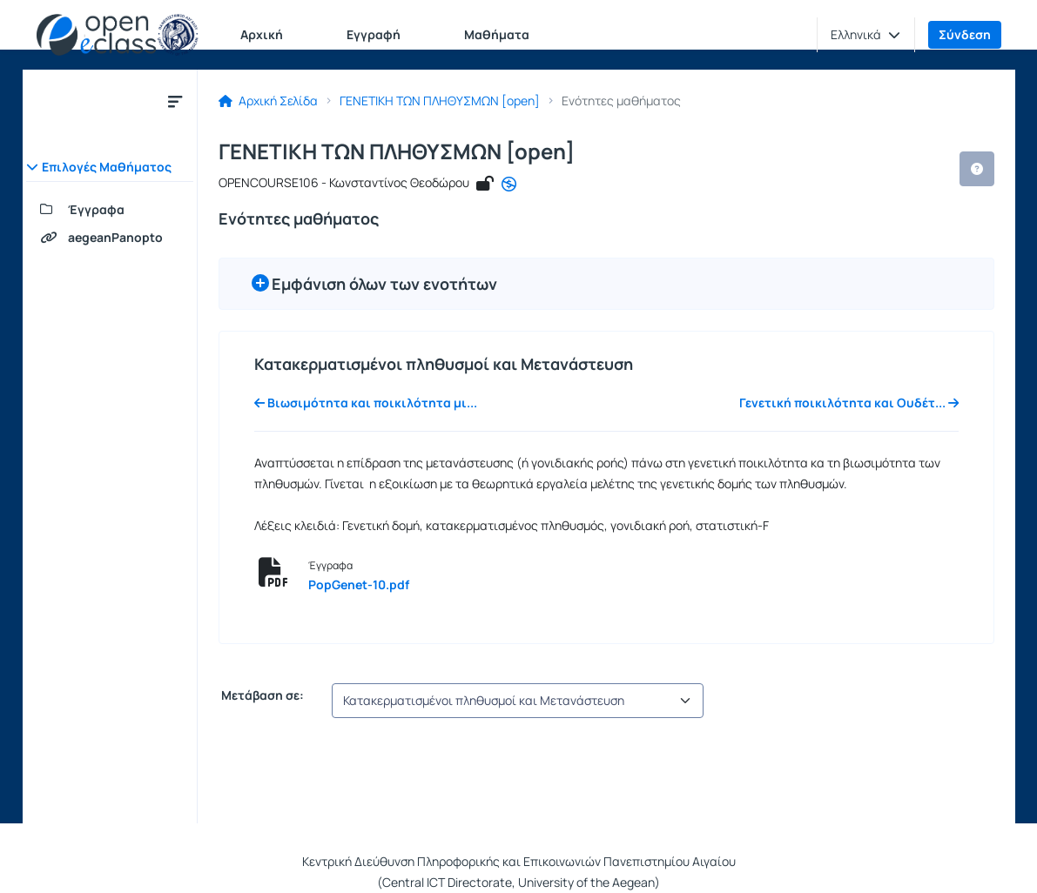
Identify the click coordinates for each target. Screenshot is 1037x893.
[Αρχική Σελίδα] (118, 35)
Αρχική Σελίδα (268, 101)
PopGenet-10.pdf (358, 584)
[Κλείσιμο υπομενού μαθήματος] (175, 101)
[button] (865, 34)
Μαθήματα (496, 34)
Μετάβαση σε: (261, 695)
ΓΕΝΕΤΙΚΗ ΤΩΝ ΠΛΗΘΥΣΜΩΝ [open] (440, 101)
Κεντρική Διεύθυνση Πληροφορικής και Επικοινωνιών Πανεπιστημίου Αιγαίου (519, 861)
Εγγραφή (374, 34)
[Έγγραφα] (109, 210)
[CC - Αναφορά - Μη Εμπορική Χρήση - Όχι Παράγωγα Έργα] (509, 184)
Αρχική (261, 34)
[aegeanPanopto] (109, 238)
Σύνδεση (965, 34)
